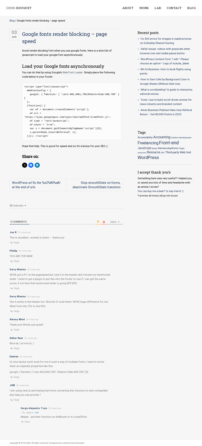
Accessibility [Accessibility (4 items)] (145, 137)
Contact (174, 8)
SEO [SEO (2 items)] (163, 152)
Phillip (13, 250)
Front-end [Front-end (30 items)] (169, 142)
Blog (191, 8)
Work (144, 8)
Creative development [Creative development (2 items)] (181, 137)
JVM (36, 412)
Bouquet (19, 8)
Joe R (13, 232)
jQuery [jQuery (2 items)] (154, 148)
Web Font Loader (72, 72)
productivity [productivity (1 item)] (142, 153)
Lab (157, 8)
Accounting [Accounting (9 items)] (161, 137)
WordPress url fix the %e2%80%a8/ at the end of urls (36, 185)
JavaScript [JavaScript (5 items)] (144, 148)
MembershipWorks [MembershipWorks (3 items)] (168, 148)
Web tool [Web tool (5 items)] (185, 152)
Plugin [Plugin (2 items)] (181, 148)
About (128, 8)
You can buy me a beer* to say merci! (159, 191)
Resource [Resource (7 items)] (153, 152)
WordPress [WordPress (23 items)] (148, 157)
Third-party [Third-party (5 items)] (172, 152)
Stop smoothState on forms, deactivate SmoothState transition (96, 185)
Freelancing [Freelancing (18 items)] (148, 143)
